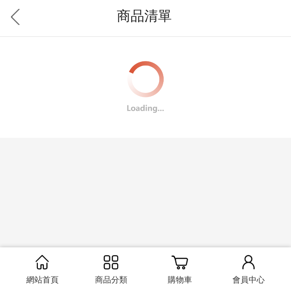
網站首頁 (42, 268)
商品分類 (111, 268)
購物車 (180, 268)
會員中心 (248, 268)
